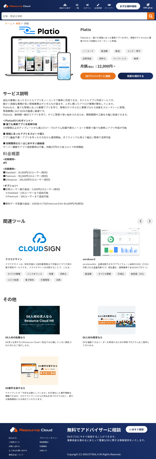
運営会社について (16, 454)
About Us (13, 438)
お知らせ (43, 450)
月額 (87, 66)
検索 (18, 23)
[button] (140, 221)
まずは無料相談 (128, 6)
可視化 (121, 273)
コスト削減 (13, 279)
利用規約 (43, 446)
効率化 (102, 58)
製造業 (104, 50)
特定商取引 (44, 442)
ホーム (8, 23)
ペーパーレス (119, 58)
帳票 (136, 58)
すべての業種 (14, 273)
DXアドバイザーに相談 (98, 76)
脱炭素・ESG (137, 273)
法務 (58, 279)
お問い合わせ (14, 446)
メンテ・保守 (134, 50)
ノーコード (88, 50)
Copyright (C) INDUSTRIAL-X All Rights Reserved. (94, 454)
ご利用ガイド (14, 442)
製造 (117, 50)
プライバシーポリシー (49, 438)
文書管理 (45, 279)
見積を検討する (135, 76)
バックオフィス (34, 273)
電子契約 (29, 279)
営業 (51, 273)
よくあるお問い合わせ (18, 450)
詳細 (26, 23)
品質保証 (87, 58)
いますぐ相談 (136, 429)
